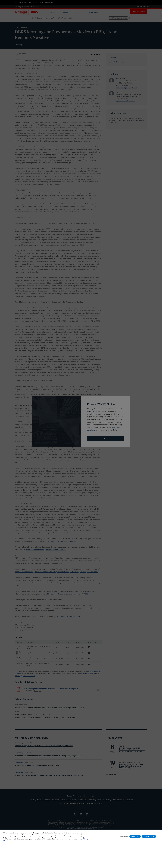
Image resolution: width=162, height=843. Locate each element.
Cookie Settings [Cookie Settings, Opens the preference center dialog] (123, 836)
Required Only (135, 836)
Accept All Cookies (149, 836)
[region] (81, 836)
